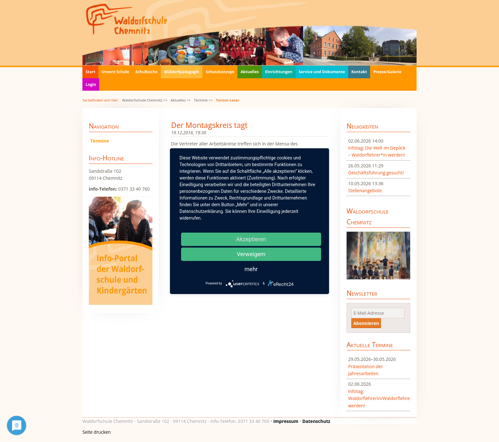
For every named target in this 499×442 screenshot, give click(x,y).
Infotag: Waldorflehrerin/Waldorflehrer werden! (378, 398)
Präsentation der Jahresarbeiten (365, 369)
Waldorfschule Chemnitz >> (144, 100)
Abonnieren (366, 323)
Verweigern (251, 254)
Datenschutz (316, 421)
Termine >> (203, 100)
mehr (250, 269)
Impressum (286, 421)
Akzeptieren (251, 239)
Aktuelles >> (181, 100)
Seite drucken (96, 432)
